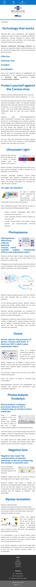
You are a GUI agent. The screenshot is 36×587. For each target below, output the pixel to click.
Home (13, 2)
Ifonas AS (20, 584)
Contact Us (18, 566)
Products (22, 2)
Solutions (18, 564)
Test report (31, 97)
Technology (18, 563)
